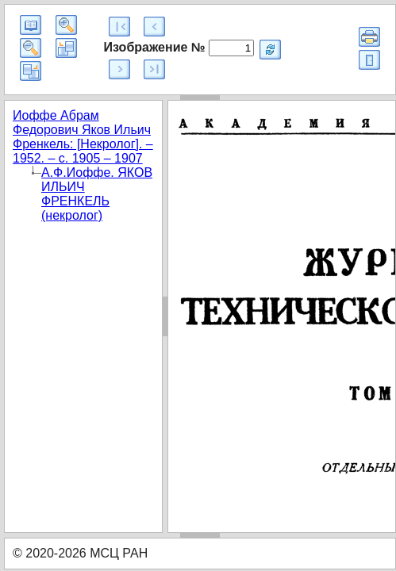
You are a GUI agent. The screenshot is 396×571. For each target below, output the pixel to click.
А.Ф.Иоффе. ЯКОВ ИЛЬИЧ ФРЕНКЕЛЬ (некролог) (96, 194)
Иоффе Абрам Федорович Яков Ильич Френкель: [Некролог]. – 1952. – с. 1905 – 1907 (83, 137)
